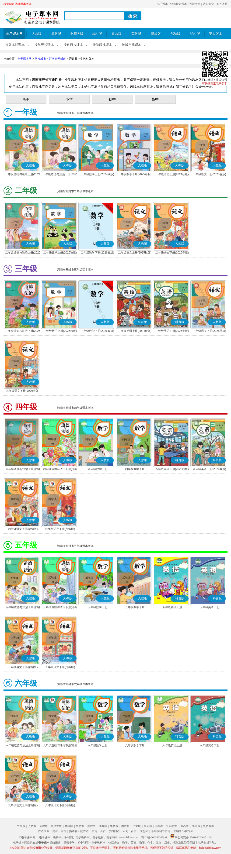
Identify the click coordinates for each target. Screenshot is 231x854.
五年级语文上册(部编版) (23, 667)
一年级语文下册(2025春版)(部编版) (209, 175)
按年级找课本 (44, 45)
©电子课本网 (27, 837)
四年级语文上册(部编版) (23, 529)
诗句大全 (208, 4)
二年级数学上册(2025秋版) (60, 252)
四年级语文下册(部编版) (60, 529)
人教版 (37, 34)
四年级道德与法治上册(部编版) (23, 469)
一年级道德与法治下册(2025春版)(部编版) (60, 175)
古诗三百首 (99, 831)
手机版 (21, 826)
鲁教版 (117, 34)
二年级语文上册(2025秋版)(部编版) (134, 253)
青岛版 (184, 826)
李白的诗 (114, 831)
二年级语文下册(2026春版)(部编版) (172, 253)
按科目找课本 (73, 45)
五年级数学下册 (135, 607)
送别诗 (144, 831)
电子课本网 (14, 34)
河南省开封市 (57, 58)
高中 (155, 99)
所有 (26, 99)
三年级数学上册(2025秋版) (60, 331)
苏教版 (56, 34)
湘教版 (125, 826)
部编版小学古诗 (183, 831)
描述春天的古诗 (79, 831)
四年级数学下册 (135, 469)
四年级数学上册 (97, 469)
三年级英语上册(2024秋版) (134, 331)
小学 (69, 99)
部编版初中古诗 (160, 831)
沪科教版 (172, 826)
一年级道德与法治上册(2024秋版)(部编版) (22, 175)
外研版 (148, 826)
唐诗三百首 (59, 831)
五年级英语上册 (172, 607)
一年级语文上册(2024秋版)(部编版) (172, 175)
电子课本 (162, 4)
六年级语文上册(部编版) (23, 805)
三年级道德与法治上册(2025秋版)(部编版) (22, 331)
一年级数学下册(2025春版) (134, 174)
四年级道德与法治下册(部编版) (60, 469)
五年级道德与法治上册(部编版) (23, 608)
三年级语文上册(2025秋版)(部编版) (209, 331)
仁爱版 (137, 826)
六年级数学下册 (135, 745)
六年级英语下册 (209, 745)
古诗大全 (194, 4)
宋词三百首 (129, 831)
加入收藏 (222, 4)
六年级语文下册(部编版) (60, 805)
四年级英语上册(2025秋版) (172, 469)
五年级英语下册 (209, 607)
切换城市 (40, 58)
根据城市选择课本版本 (18, 4)
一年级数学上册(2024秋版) (97, 174)
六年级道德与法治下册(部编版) (60, 746)
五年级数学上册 (97, 607)
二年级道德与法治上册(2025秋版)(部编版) (22, 253)
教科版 (97, 34)
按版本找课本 (15, 45)
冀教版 (136, 34)
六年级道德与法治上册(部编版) (23, 746)
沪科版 (195, 34)
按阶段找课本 (102, 45)
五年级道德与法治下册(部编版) (60, 608)
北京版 (196, 826)
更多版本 (215, 34)
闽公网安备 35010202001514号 (191, 837)
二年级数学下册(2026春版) (97, 252)
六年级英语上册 (172, 745)
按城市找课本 (131, 45)
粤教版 (114, 826)
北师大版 (76, 34)
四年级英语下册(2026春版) (209, 469)
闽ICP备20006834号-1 (154, 837)
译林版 (159, 826)
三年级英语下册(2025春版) (172, 331)
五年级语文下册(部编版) (60, 667)
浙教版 (156, 34)
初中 (112, 99)
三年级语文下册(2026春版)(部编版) (22, 391)
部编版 (175, 34)
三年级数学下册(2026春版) (97, 331)
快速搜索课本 (178, 4)
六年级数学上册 (97, 745)
